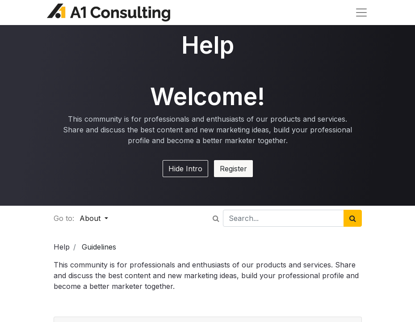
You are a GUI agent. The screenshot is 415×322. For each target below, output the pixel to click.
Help (62, 246)
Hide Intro (185, 168)
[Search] (353, 218)
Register (233, 168)
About (91, 218)
